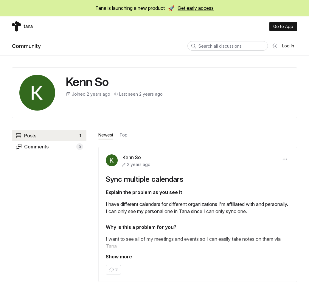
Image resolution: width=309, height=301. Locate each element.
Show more (119, 257)
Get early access (196, 8)
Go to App (283, 26)
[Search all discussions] (227, 46)
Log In (288, 45)
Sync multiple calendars (145, 179)
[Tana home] (22, 26)
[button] (285, 159)
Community (26, 46)
